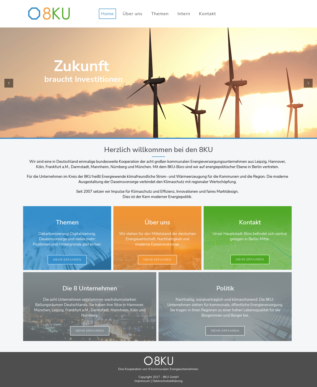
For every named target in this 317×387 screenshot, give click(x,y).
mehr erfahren (67, 260)
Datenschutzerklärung (167, 381)
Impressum (142, 381)
